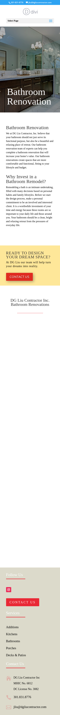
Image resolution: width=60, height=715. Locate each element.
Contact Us (19, 277)
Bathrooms (13, 641)
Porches (11, 648)
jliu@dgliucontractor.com (30, 707)
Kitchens (11, 634)
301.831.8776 (22, 697)
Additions (12, 627)
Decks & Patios (16, 655)
